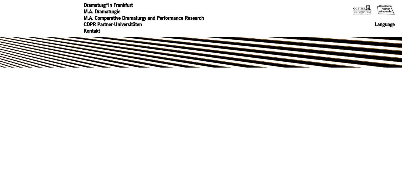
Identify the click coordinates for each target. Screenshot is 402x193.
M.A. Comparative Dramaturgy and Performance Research (144, 18)
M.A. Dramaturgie (102, 12)
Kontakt (92, 31)
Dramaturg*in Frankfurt (108, 5)
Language (385, 25)
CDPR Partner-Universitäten (113, 25)
